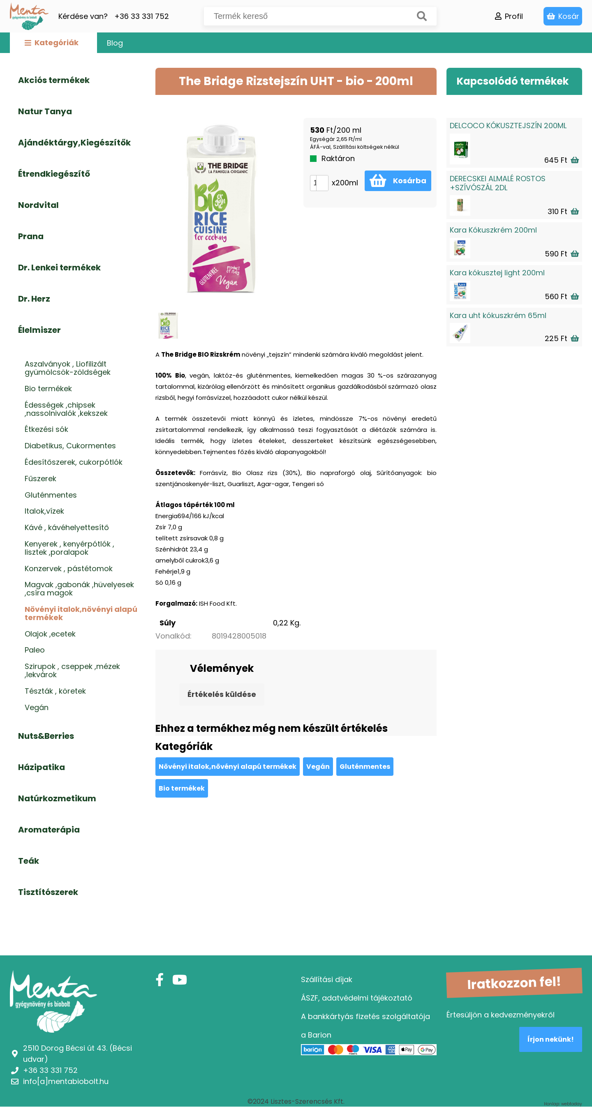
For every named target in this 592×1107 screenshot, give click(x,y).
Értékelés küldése (221, 694)
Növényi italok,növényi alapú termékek (227, 766)
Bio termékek (182, 788)
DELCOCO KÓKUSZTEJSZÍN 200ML (508, 125)
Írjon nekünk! (550, 1039)
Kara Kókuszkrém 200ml (493, 230)
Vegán (318, 766)
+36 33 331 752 (141, 16)
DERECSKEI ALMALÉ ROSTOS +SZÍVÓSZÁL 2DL (498, 183)
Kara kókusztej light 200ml (497, 273)
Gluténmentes (365, 766)
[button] (322, 179)
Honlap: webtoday (563, 1104)
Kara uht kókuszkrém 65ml (498, 315)
